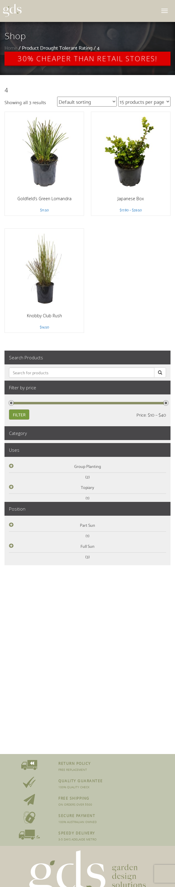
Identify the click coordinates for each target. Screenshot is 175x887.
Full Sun (87, 546)
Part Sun (87, 525)
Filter (19, 414)
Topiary (87, 487)
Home (10, 47)
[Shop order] (87, 102)
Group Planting (87, 466)
